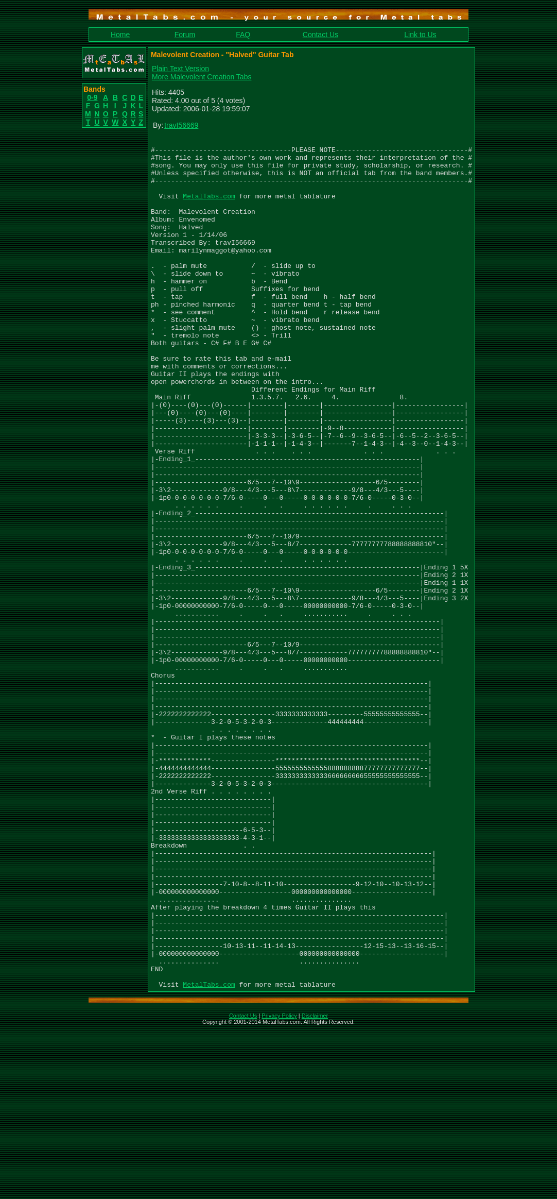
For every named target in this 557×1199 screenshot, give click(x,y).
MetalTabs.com (209, 208)
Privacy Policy (279, 1186)
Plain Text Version (180, 68)
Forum (185, 34)
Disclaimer (315, 1186)
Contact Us (320, 34)
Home (120, 34)
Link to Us (420, 34)
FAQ (243, 34)
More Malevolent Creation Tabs (202, 77)
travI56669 (181, 125)
